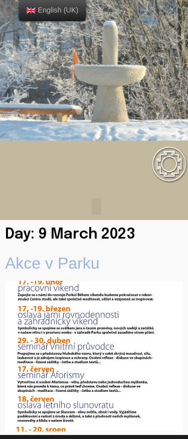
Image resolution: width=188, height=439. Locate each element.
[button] (96, 206)
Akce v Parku (52, 263)
